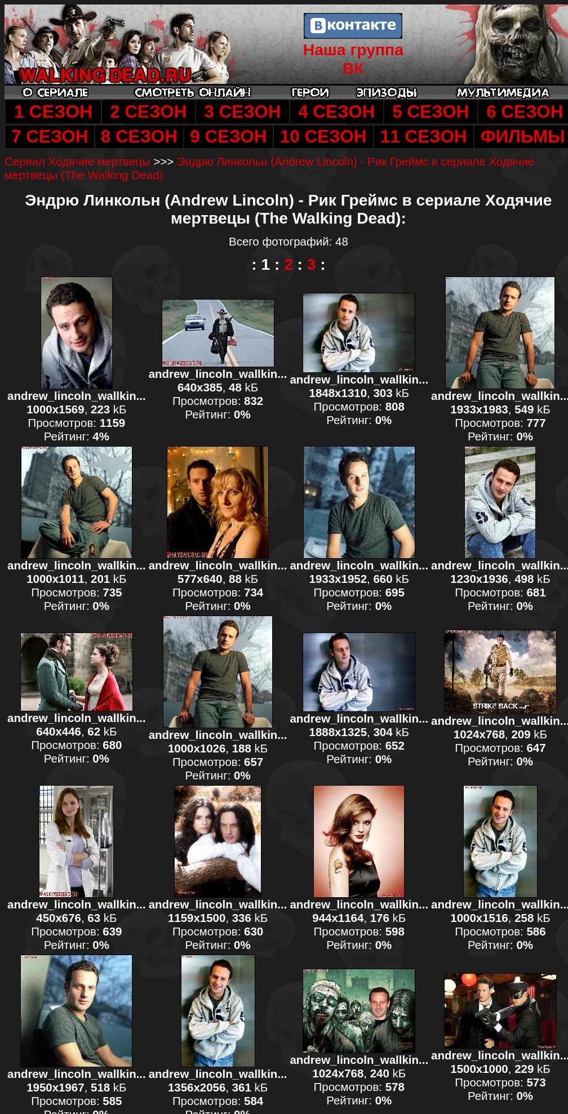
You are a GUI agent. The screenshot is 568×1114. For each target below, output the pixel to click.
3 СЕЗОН (242, 112)
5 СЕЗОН (430, 112)
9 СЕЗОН (228, 136)
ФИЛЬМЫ (523, 136)
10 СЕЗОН (323, 136)
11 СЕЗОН (423, 136)
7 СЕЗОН (49, 136)
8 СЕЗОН (139, 136)
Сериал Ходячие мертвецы (77, 161)
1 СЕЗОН (53, 111)
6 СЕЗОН (524, 112)
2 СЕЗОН (148, 112)
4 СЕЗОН (336, 112)
